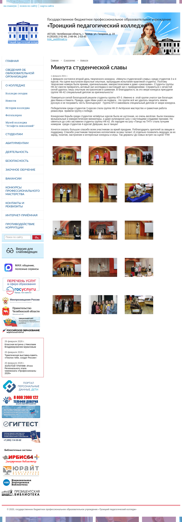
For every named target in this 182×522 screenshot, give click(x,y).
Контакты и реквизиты (15, 204)
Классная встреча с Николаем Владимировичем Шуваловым (20, 345)
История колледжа (18, 108)
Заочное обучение (20, 169)
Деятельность (17, 151)
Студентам (14, 134)
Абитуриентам (17, 143)
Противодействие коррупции (20, 225)
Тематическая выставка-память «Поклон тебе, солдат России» (21, 356)
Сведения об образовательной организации (20, 73)
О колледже (15, 85)
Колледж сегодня (16, 93)
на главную (10, 5)
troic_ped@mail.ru (57, 39)
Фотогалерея (14, 115)
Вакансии (14, 178)
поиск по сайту (28, 5)
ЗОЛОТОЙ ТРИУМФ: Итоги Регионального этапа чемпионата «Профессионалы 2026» (20, 370)
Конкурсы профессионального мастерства (23, 191)
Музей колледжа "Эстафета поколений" (20, 124)
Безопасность (17, 160)
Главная (12, 60)
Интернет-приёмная (22, 215)
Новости (11, 100)
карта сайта (47, 5)
